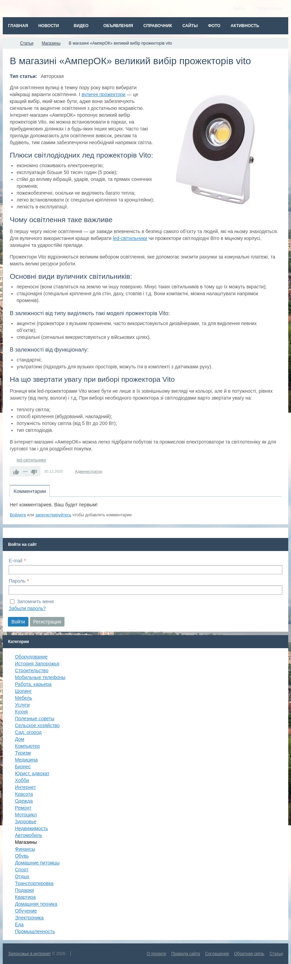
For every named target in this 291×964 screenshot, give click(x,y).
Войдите (18, 515)
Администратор (88, 471)
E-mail (15, 560)
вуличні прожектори (104, 94)
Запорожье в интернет (29, 953)
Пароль (17, 581)
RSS (278, 507)
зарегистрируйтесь (53, 515)
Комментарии (29, 491)
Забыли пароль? (27, 608)
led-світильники (130, 238)
